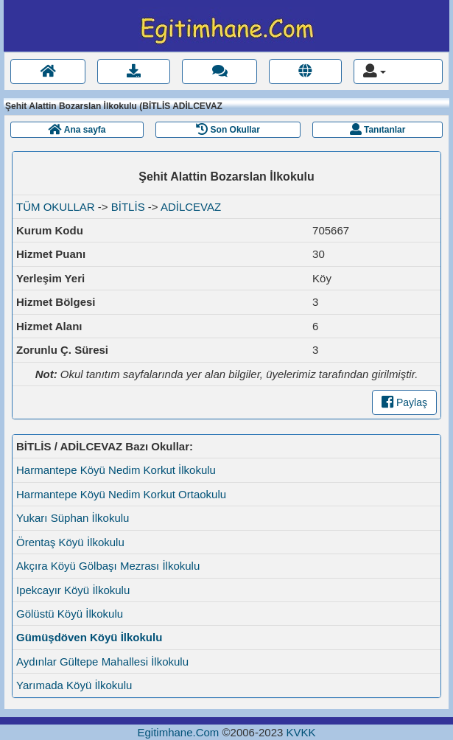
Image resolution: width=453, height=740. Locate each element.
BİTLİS (128, 206)
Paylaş (404, 402)
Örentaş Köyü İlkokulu (70, 542)
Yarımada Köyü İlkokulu (74, 685)
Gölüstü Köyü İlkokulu (69, 613)
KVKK (300, 732)
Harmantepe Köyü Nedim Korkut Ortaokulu (121, 494)
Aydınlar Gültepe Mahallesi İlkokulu (102, 661)
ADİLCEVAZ (191, 206)
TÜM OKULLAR (55, 206)
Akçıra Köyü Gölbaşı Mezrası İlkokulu (108, 565)
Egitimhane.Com (178, 732)
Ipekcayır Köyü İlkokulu (73, 590)
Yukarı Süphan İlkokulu (72, 518)
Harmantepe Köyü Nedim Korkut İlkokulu (116, 470)
